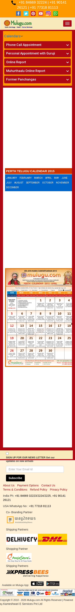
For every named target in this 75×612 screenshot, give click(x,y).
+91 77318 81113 (44, 8)
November (62, 182)
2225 (47, 495)
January (11, 178)
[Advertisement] (37, 129)
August (18, 182)
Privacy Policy (58, 489)
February (26, 178)
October (47, 182)
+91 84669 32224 (33, 2)
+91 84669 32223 (26, 495)
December (12, 187)
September (33, 182)
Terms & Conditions (15, 489)
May (56, 178)
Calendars (12, 36)
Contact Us (48, 485)
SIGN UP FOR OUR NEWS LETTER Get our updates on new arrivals (30, 459)
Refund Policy (38, 489)
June (65, 178)
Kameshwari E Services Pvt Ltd (22, 603)
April (48, 178)
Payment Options (28, 485)
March (38, 178)
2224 (40, 495)
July (9, 182)
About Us (9, 485)
